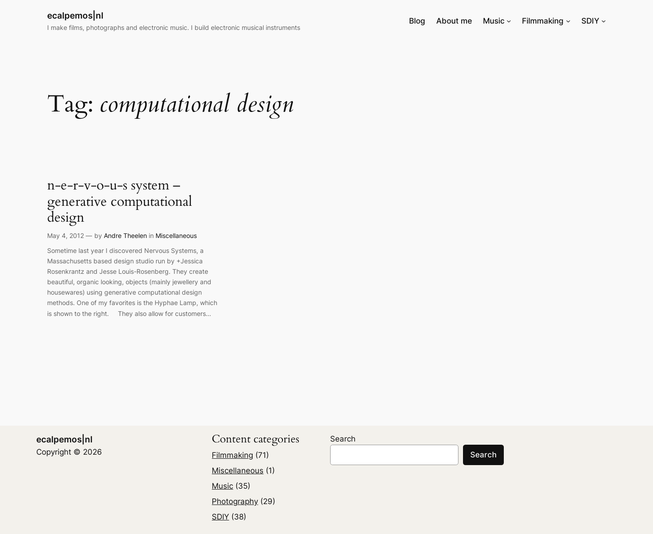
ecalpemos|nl (75, 15)
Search (343, 438)
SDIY (220, 516)
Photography (235, 501)
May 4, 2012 (65, 235)
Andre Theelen (125, 235)
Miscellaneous (176, 235)
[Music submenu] (509, 21)
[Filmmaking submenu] (568, 21)
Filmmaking (232, 455)
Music (222, 485)
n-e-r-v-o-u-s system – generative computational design (119, 202)
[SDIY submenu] (603, 21)
